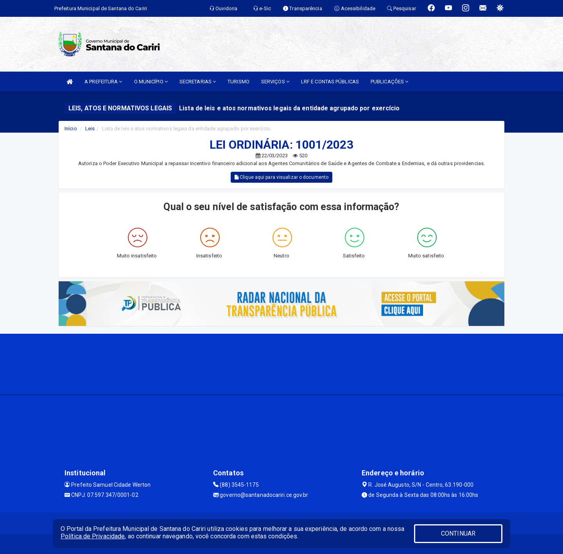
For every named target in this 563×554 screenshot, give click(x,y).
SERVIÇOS (275, 82)
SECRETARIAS (197, 82)
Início (71, 128)
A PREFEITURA (103, 82)
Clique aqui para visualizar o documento (281, 177)
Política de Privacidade (93, 536)
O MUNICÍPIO (151, 82)
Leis (90, 128)
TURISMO (238, 82)
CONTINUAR (458, 533)
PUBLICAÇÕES (389, 82)
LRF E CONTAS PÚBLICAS (330, 82)
